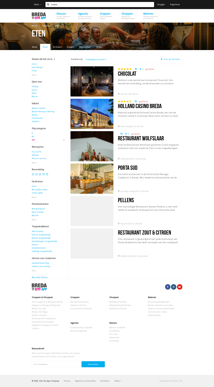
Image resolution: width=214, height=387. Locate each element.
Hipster (35, 215)
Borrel (35, 96)
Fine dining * (38, 67)
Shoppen (114, 297)
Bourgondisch (38, 208)
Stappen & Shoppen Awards (45, 325)
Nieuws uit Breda (117, 327)
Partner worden (39, 315)
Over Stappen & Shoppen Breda (47, 301)
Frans (34, 70)
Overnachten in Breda (81, 308)
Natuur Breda (154, 315)
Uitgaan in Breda (78, 305)
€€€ (33, 139)
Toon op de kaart (170, 59)
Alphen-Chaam (38, 108)
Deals (99, 46)
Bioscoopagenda (78, 330)
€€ (33, 136)
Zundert (35, 121)
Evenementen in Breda (81, 327)
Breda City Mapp (40, 311)
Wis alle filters (40, 277)
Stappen (75, 297)
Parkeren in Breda (118, 308)
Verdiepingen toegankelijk (44, 241)
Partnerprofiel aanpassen (44, 318)
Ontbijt (35, 86)
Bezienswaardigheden (159, 301)
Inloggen (161, 4)
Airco (34, 186)
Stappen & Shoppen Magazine (46, 305)
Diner (34, 93)
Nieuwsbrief (38, 348)
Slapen (70, 46)
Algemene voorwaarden (85, 381)
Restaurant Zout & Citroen (144, 232)
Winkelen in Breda (118, 301)
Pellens (126, 200)
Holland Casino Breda (140, 106)
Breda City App (39, 308)
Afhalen (35, 155)
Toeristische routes (157, 311)
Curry (34, 64)
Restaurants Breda (79, 301)
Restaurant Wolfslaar (141, 138)
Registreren (175, 4)
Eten (45, 46)
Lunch (34, 89)
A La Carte (37, 151)
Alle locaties (38, 231)
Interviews (114, 337)
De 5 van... (114, 334)
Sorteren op (77, 59)
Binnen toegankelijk (41, 238)
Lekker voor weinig (41, 266)
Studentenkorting (40, 263)
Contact (35, 328)
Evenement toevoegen (43, 321)
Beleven (152, 297)
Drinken (57, 46)
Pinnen (35, 244)
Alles (34, 46)
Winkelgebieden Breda (120, 305)
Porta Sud (127, 167)
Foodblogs (114, 330)
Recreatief (85, 46)
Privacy (67, 381)
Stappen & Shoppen (42, 297)
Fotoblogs (114, 340)
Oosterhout (37, 118)
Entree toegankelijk (41, 234)
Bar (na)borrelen (40, 189)
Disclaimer (104, 381)
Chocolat (127, 73)
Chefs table (37, 192)
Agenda (74, 322)
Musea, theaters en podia (160, 305)
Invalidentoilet (39, 247)
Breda (38, 4)
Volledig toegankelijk (42, 251)
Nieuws (113, 322)
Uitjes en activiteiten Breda (161, 308)
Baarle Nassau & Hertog (43, 111)
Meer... (35, 75)
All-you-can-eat (39, 158)
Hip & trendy (38, 212)
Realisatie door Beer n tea (171, 381)
